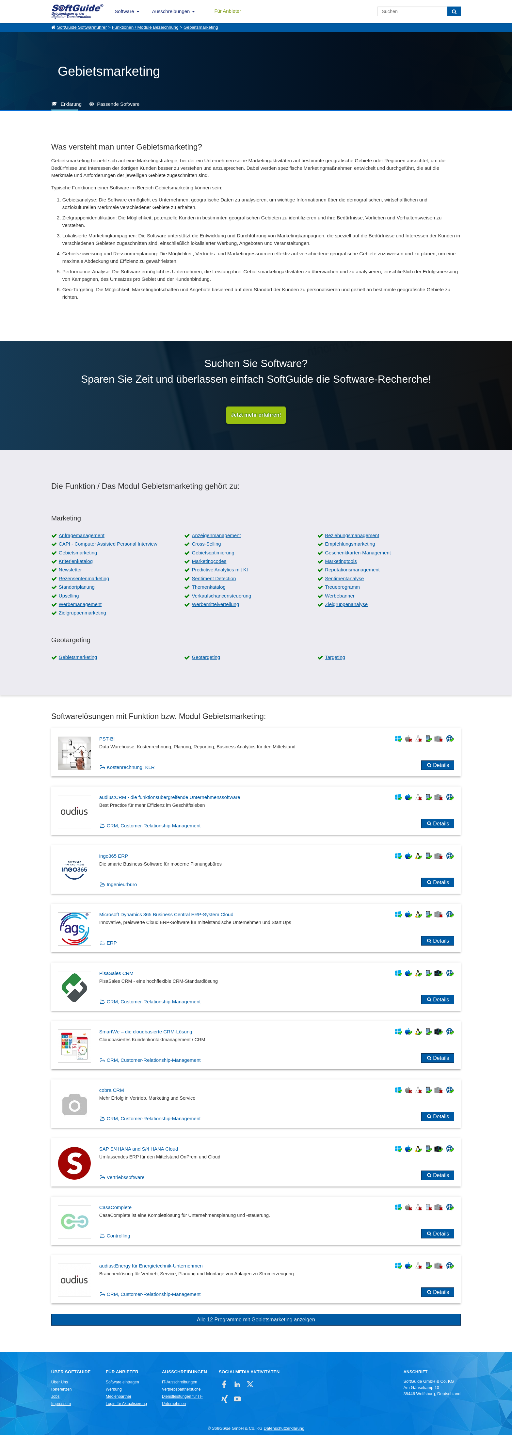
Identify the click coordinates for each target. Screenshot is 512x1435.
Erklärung (71, 104)
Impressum (61, 1404)
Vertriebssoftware (126, 1177)
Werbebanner (340, 595)
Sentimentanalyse (344, 579)
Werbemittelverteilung (215, 604)
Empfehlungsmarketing (350, 544)
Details (441, 765)
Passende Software (118, 104)
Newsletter (70, 570)
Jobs (55, 1397)
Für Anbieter (227, 11)
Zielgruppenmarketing (82, 613)
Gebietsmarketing (201, 27)
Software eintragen (122, 1382)
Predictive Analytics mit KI (220, 570)
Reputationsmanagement (352, 570)
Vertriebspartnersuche (181, 1389)
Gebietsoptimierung (213, 553)
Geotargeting (206, 657)
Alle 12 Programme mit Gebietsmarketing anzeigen (256, 1320)
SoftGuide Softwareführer (82, 27)
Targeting (335, 657)
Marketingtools (341, 561)
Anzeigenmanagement (216, 535)
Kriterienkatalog (76, 561)
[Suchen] (454, 11)
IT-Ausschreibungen (179, 1382)
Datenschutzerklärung (284, 1428)
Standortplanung (77, 587)
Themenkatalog (208, 587)
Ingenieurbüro (122, 884)
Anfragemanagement (81, 535)
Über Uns (59, 1382)
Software (124, 11)
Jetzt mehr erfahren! (256, 415)
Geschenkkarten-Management (358, 553)
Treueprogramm (342, 587)
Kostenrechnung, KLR (131, 767)
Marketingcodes (209, 561)
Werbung (114, 1389)
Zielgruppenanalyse (346, 604)
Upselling (69, 595)
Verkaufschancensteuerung (221, 595)
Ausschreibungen (171, 11)
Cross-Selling (206, 544)
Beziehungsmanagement (352, 535)
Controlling (118, 1236)
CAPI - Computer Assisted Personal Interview (108, 544)
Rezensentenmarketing (84, 579)
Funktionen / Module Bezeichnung (145, 27)
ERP (112, 943)
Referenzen (61, 1389)
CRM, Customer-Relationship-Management (154, 826)
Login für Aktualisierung (126, 1404)
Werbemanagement (80, 604)
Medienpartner (118, 1397)
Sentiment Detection (214, 579)
